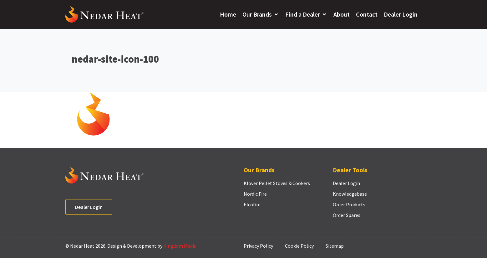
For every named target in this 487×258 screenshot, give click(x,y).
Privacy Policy (258, 246)
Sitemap (335, 246)
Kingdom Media (179, 246)
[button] (260, 14)
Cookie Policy (299, 246)
